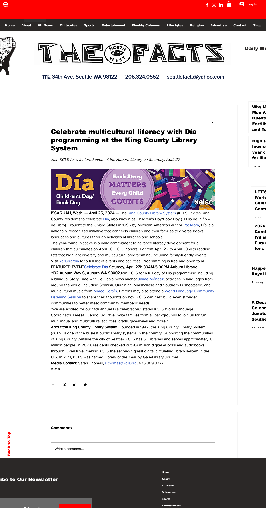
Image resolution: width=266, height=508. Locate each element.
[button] (229, 4)
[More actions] (212, 120)
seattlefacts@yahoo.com (195, 77)
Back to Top (9, 444)
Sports (166, 499)
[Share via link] (86, 384)
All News (168, 485)
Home (165, 472)
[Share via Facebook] (53, 384)
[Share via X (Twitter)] (64, 384)
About (166, 479)
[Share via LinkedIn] (75, 384)
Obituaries (169, 492)
